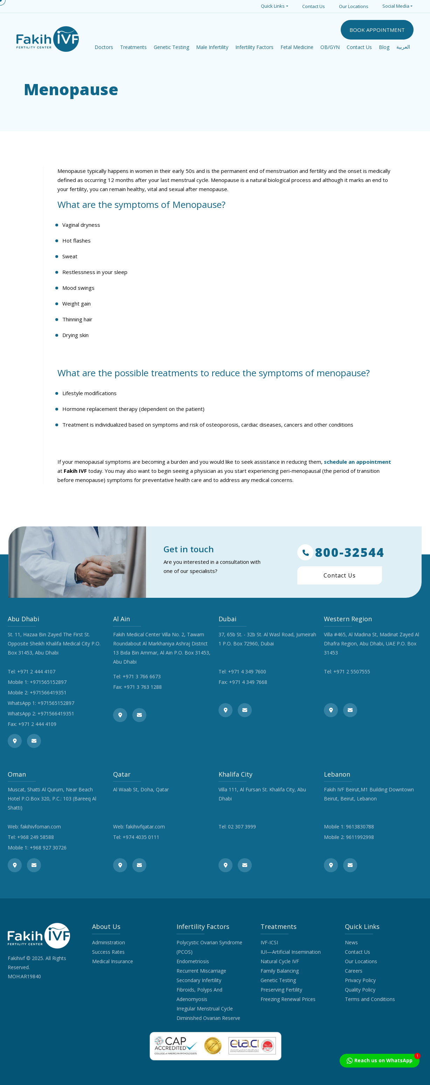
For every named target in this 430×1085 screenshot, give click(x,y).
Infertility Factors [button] (254, 47)
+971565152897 (48, 682)
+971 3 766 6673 (142, 676)
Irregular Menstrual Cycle (204, 1008)
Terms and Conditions (370, 999)
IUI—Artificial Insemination (291, 951)
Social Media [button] (395, 6)
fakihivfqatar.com (145, 826)
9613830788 (360, 826)
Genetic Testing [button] (171, 47)
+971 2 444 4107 (36, 671)
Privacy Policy (360, 980)
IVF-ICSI (269, 942)
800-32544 (340, 552)
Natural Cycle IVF (280, 961)
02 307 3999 (242, 826)
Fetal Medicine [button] (296, 47)
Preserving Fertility (281, 989)
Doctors (104, 47)
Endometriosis (192, 961)
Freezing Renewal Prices (288, 999)
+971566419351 (48, 692)
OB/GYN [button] (330, 47)
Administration (108, 942)
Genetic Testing (278, 980)
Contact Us (313, 6)
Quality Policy (360, 989)
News (351, 942)
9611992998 (360, 837)
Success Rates (108, 951)
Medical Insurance (112, 961)
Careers (353, 970)
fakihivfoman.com (40, 826)
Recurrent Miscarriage (201, 970)
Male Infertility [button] (212, 47)
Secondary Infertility (198, 980)
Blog (384, 47)
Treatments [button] (133, 47)
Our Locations (353, 6)
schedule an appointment (357, 461)
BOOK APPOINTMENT (377, 29)
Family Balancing (280, 970)
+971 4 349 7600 (247, 671)
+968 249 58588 (35, 837)
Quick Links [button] (273, 6)
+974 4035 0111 (141, 837)
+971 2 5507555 (351, 671)
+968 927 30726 (48, 847)
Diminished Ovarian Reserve (208, 1018)
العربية (403, 47)
